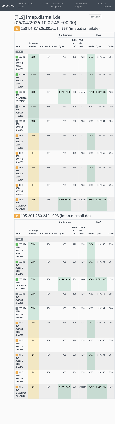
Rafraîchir (95, 16)
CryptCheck (8, 5)
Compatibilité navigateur (57, 5)
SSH (46, 3)
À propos (107, 5)
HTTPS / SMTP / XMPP (25, 5)
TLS (41, 3)
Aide (100, 3)
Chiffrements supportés (81, 5)
